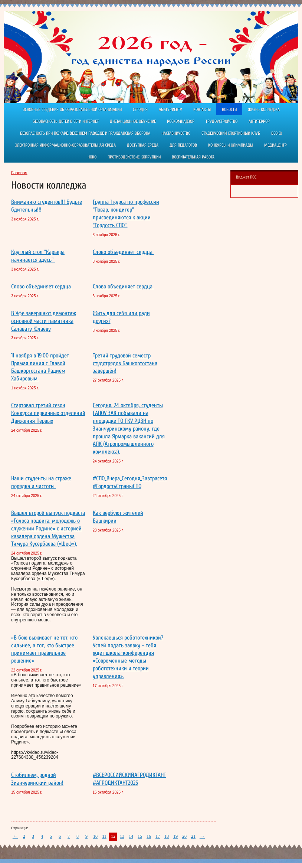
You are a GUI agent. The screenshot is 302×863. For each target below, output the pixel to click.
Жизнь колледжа (264, 109)
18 (166, 836)
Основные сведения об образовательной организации (72, 109)
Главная (19, 172)
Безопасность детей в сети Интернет (66, 121)
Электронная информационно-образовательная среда (65, 145)
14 (131, 836)
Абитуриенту (170, 109)
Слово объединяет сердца (123, 252)
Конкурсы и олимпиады (230, 145)
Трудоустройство (221, 121)
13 (122, 836)
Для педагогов (183, 145)
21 (193, 836)
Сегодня (140, 109)
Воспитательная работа (193, 157)
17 (157, 836)
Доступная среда (142, 145)
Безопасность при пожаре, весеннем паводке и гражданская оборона (85, 133)
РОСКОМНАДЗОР (180, 121)
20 (184, 836)
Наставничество (175, 133)
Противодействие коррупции (134, 157)
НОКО (92, 157)
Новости (229, 109)
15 (140, 836)
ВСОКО (276, 133)
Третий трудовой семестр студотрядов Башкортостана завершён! (125, 363)
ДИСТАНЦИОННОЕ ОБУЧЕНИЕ (133, 121)
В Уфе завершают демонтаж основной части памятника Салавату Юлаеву (43, 321)
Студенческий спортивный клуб (230, 133)
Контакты (202, 109)
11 (104, 836)
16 (149, 836)
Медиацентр (275, 145)
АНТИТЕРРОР (259, 121)
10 (95, 836)
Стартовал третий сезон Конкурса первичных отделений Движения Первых (48, 413)
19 (175, 836)
